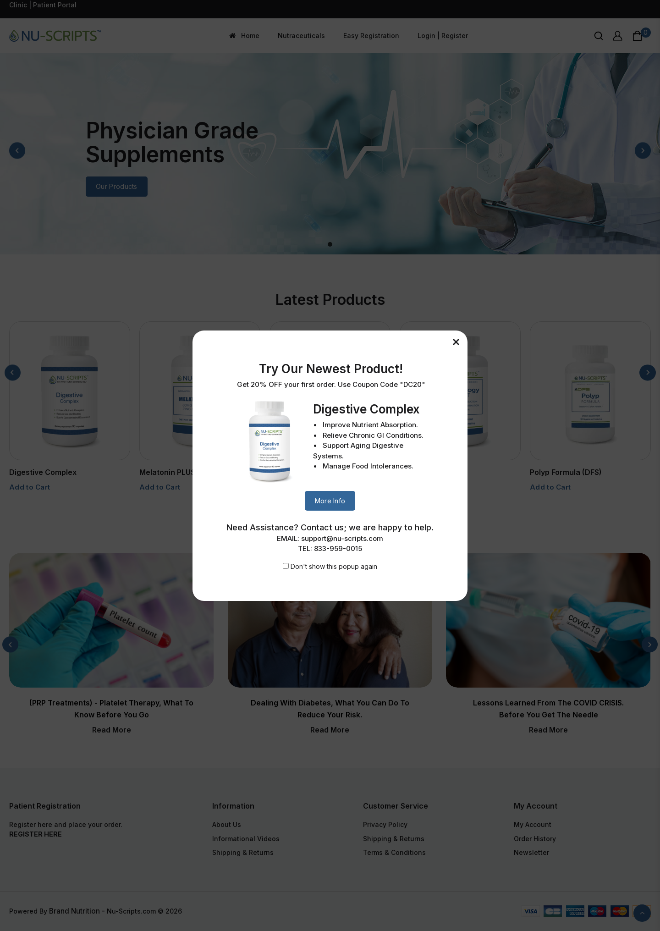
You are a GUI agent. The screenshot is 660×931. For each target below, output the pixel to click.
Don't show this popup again (334, 566)
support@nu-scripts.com (342, 538)
